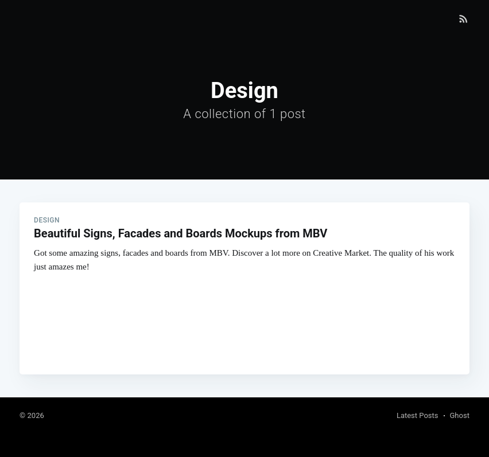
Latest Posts (417, 415)
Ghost (459, 415)
